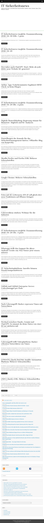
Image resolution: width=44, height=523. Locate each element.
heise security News (5, 266)
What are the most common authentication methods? (14, 416)
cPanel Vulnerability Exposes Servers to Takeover (13, 419)
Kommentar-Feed (7, 513)
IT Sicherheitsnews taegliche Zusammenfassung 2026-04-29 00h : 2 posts (17, 494)
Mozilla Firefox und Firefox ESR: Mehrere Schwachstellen (19, 159)
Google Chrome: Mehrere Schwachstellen (18, 177)
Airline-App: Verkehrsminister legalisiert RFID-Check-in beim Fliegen (22, 86)
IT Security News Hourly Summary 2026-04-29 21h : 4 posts (15, 454)
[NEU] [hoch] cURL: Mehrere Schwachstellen (20, 379)
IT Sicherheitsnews (15, 6)
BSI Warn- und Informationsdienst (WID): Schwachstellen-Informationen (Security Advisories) (18, 358)
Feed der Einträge (7, 511)
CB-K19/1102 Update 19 (8, 489)
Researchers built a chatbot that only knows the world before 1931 (17, 413)
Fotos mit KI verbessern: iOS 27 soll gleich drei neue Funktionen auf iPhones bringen (21, 196)
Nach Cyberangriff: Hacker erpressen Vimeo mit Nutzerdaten (22, 305)
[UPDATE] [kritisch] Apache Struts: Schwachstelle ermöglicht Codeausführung (18, 495)
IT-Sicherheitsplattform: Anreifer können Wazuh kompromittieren (19, 269)
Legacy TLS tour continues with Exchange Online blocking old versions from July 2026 (21, 451)
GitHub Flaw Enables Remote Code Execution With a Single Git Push (17, 435)
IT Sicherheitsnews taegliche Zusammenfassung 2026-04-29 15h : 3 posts (21, 232)
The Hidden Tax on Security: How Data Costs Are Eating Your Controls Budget (19, 429)
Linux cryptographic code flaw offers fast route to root (14, 403)
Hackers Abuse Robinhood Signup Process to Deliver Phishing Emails (17, 432)
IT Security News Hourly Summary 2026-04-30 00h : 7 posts (15, 405)
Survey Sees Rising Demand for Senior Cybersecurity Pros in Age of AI (17, 424)
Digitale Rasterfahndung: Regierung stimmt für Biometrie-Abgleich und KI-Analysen (21, 122)
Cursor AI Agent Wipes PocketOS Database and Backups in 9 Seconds (17, 411)
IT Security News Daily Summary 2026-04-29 (12, 408)
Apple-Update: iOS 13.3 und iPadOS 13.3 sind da (13, 482)
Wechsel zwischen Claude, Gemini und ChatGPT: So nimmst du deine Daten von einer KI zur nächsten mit (21, 324)
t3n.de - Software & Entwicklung (8, 65)
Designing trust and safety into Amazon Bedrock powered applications (17, 444)
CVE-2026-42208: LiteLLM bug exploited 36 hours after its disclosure (17, 421)
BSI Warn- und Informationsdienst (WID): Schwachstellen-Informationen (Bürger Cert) (16, 156)
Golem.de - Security (5, 83)
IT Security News (7, 400)
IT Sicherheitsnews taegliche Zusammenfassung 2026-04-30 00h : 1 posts (21, 35)
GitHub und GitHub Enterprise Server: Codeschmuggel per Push (17, 287)
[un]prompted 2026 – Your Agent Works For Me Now (14, 441)
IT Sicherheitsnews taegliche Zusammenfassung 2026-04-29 (21, 50)
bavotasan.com (26, 521)
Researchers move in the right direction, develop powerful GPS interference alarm (20, 427)
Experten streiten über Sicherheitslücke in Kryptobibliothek (14, 488)
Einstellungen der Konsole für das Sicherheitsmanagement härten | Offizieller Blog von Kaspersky (21, 140)
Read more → (4, 43)
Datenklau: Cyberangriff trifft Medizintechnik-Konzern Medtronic (15, 484)
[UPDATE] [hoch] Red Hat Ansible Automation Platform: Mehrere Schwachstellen (21, 361)
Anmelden (5, 510)
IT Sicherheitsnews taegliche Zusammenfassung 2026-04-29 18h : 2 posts (21, 104)
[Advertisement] (22, 22)
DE (1, 65)
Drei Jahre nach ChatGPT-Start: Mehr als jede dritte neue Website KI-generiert (21, 68)
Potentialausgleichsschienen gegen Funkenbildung (13, 492)
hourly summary (4, 32)
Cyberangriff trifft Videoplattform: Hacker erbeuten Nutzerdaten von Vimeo (19, 343)
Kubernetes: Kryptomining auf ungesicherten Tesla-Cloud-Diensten (16, 491)
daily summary (3, 47)
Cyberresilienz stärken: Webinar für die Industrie (18, 214)
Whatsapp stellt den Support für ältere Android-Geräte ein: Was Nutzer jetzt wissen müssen (20, 250)
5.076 (16, 395)
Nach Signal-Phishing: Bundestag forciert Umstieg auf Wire (14, 485)
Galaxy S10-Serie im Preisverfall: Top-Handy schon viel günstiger (16, 487)
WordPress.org (6, 514)
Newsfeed (4, 211)
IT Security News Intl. (6, 471)
